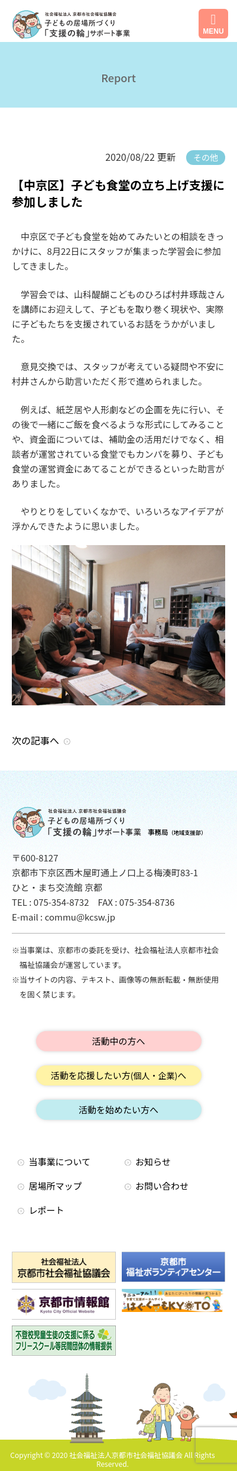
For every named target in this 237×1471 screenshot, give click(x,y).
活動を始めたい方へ (118, 1109)
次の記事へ (35, 740)
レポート (46, 1210)
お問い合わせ (162, 1186)
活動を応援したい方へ (119, 1075)
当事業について (60, 1161)
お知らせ (153, 1161)
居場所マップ (55, 1186)
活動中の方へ (118, 1041)
